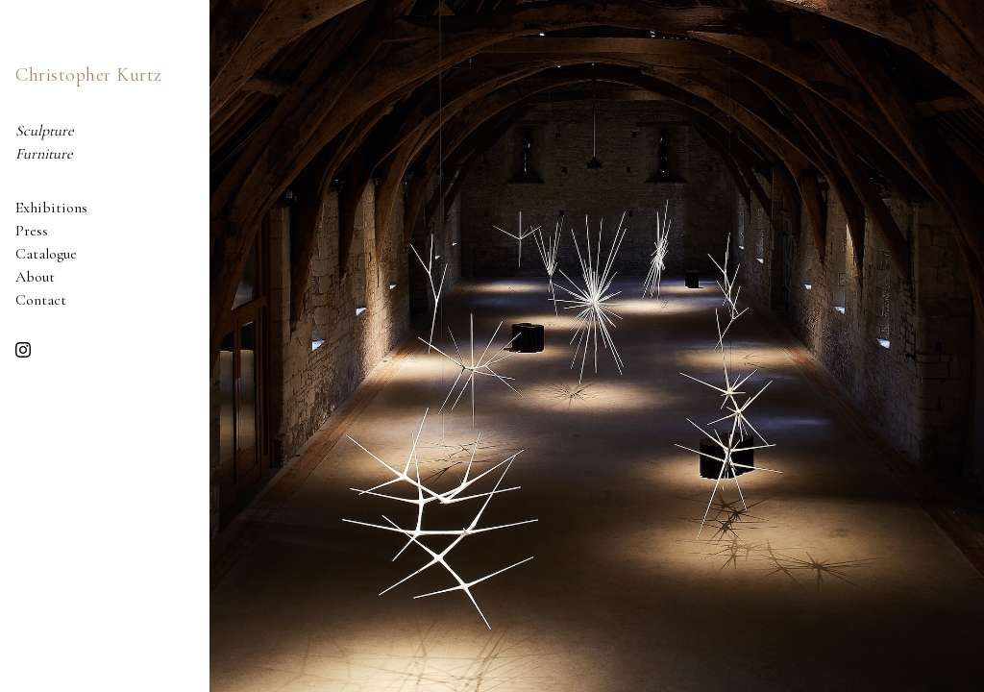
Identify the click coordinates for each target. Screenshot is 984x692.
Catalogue (46, 253)
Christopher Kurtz (88, 74)
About (35, 276)
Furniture (44, 153)
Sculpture (44, 130)
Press (31, 230)
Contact (40, 299)
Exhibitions (51, 207)
